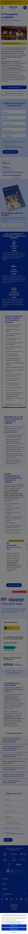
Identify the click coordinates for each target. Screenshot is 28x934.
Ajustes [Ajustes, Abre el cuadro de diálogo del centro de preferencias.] (14, 932)
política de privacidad (15, 923)
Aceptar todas (14, 925)
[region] (14, 923)
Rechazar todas (14, 929)
